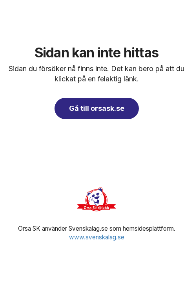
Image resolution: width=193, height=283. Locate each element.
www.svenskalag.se (96, 237)
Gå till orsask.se (96, 108)
